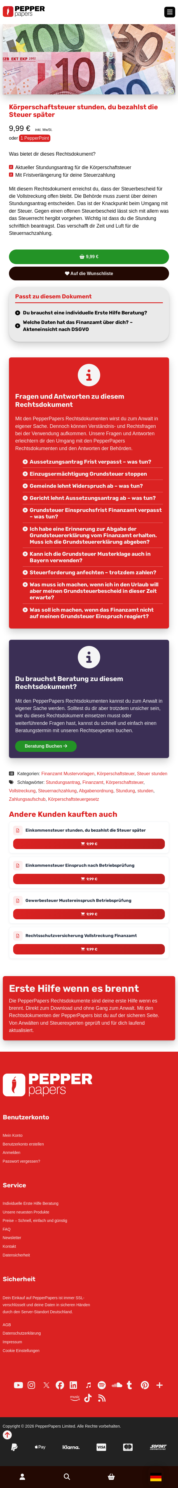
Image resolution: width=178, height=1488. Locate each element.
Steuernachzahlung (57, 790)
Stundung (125, 790)
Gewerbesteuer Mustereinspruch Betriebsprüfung (78, 900)
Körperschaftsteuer (115, 773)
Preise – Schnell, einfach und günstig (35, 1220)
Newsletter (12, 1237)
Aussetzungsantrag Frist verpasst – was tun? (90, 462)
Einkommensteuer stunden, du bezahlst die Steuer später (85, 830)
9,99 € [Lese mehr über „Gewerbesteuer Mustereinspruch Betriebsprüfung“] (91, 914)
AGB (7, 1325)
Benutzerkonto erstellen (23, 1144)
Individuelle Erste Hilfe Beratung (30, 1203)
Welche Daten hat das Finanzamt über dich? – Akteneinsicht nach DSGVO (78, 325)
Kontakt (9, 1246)
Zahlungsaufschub (27, 799)
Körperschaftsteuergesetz (73, 799)
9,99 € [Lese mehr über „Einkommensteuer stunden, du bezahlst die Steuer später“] (91, 844)
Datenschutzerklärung (22, 1333)
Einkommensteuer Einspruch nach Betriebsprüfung (80, 865)
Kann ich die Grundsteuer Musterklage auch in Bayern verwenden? (90, 557)
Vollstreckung (22, 790)
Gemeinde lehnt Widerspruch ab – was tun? (86, 486)
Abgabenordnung (96, 790)
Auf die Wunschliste (89, 273)
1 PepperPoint (34, 138)
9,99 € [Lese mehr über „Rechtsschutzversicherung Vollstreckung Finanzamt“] (91, 949)
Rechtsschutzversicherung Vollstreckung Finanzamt (81, 935)
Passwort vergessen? (21, 1161)
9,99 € (92, 256)
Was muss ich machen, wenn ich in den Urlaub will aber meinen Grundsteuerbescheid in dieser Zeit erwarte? (94, 591)
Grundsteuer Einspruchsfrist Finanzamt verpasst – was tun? (96, 513)
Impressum (12, 1342)
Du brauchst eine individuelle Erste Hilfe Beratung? (85, 313)
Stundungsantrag (63, 782)
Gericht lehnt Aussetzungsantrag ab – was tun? (93, 498)
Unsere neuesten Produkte (26, 1212)
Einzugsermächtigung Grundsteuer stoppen (88, 474)
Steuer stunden (152, 773)
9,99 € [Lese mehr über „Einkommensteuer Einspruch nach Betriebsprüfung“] (91, 879)
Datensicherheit (16, 1255)
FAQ (7, 1229)
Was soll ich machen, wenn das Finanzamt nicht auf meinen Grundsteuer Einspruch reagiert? (92, 613)
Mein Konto (13, 1135)
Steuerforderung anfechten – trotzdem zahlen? (93, 572)
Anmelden (11, 1152)
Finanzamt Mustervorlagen (67, 773)
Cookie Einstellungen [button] (21, 1350)
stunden (145, 790)
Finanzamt (93, 782)
